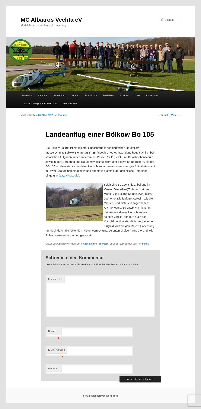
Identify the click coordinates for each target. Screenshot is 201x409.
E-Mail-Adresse (56, 350)
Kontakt (124, 95)
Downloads (91, 95)
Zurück (163, 115)
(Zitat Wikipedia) (69, 175)
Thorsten (103, 243)
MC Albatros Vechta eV (51, 20)
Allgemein (88, 243)
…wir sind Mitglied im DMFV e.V (39, 103)
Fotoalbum (59, 95)
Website (52, 368)
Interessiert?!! (70, 103)
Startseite (27, 95)
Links (137, 95)
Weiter (175, 115)
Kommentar (55, 279)
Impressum (152, 95)
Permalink (143, 243)
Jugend (75, 95)
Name (53, 332)
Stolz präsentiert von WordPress (100, 395)
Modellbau (108, 95)
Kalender (43, 95)
